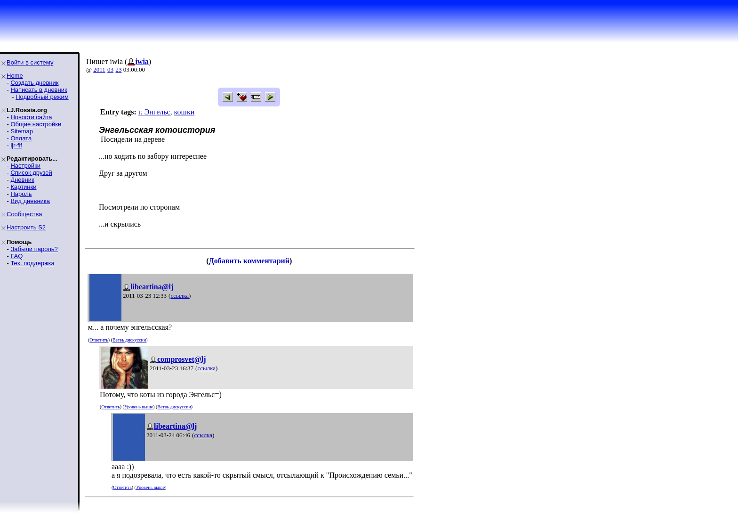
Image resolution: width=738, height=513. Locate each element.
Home (15, 75)
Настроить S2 (26, 227)
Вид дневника (30, 200)
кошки (184, 112)
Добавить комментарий (249, 261)
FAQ (16, 256)
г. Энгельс (154, 112)
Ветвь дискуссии (129, 339)
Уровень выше (138, 406)
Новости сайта (31, 117)
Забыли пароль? (33, 248)
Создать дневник (34, 82)
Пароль (21, 193)
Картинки (23, 186)
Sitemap (21, 131)
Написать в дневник (38, 89)
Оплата (21, 138)
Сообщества (24, 214)
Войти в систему (30, 62)
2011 (99, 69)
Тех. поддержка (32, 263)
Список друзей (31, 172)
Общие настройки (35, 124)
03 (110, 69)
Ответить (98, 339)
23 (118, 69)
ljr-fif (16, 145)
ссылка (179, 295)
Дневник (22, 179)
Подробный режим (42, 96)
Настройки (25, 165)
